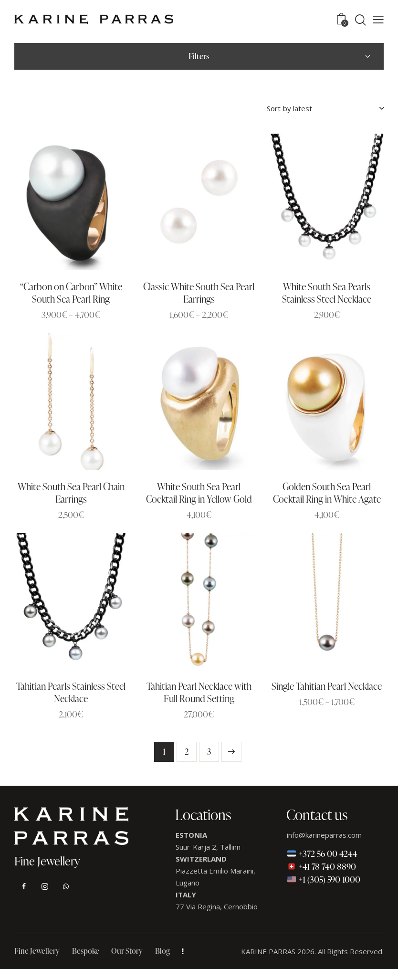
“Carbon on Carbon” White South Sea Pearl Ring (71, 292)
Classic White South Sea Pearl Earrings (198, 292)
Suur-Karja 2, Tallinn (208, 847)
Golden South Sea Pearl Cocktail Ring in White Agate (327, 492)
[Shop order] (325, 108)
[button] (378, 19)
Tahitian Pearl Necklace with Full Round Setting (199, 692)
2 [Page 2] (187, 751)
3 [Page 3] (209, 751)
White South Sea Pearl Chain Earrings (71, 492)
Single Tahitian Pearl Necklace (327, 686)
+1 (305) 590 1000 (323, 879)
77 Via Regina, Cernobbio (217, 906)
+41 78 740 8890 (321, 866)
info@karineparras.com (324, 835)
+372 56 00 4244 (322, 853)
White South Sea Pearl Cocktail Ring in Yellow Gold (199, 492)
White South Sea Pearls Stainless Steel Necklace (326, 292)
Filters (199, 56)
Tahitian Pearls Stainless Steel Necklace (71, 692)
